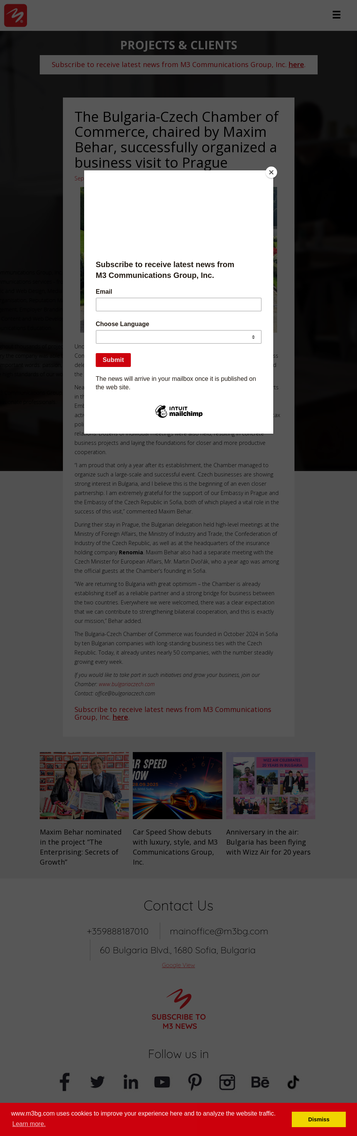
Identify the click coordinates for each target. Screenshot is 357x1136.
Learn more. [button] (29, 1124)
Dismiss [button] (319, 1119)
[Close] (271, 172)
